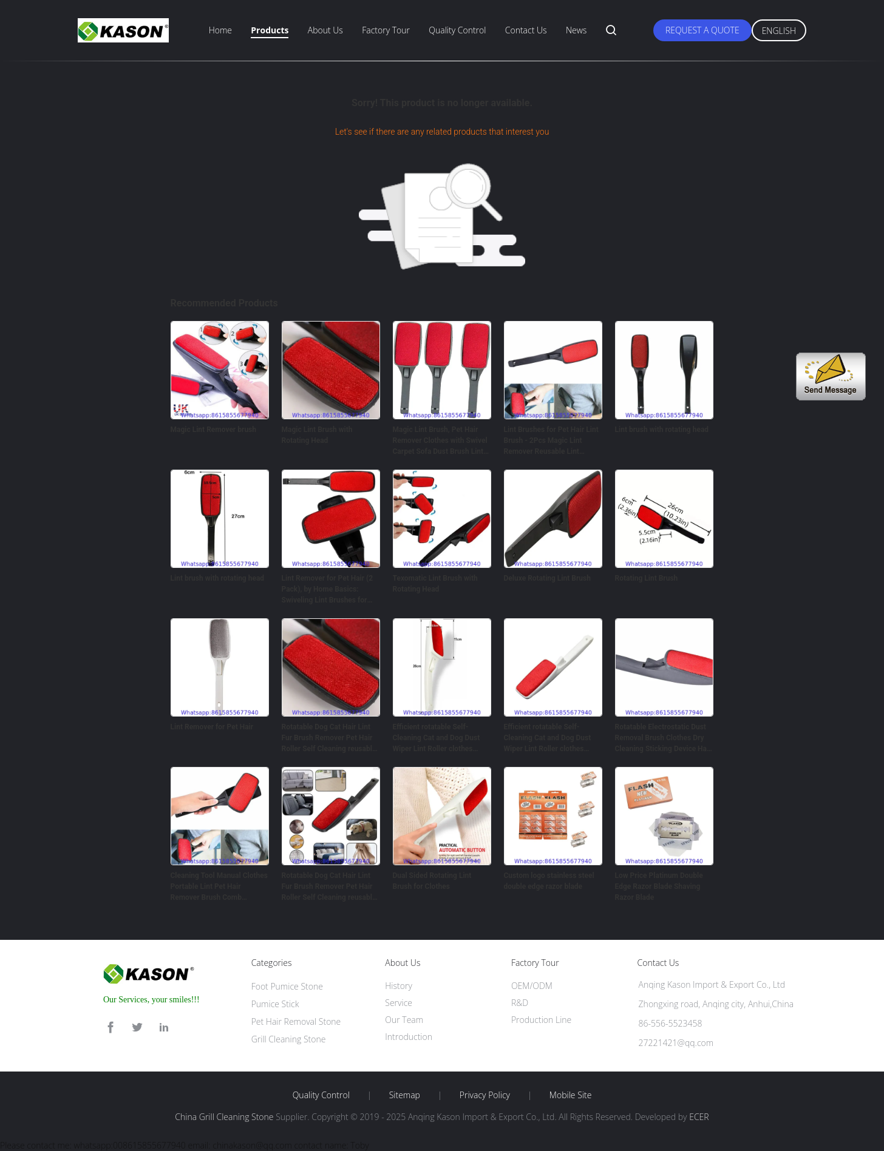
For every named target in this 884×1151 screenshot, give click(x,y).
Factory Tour (386, 30)
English (779, 30)
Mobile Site (570, 1095)
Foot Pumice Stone (287, 986)
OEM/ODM (531, 985)
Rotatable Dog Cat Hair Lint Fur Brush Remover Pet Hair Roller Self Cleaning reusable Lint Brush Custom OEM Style (330, 738)
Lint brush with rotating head (662, 429)
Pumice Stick (275, 1004)
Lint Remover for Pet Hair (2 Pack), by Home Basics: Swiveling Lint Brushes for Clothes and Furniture (327, 590)
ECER (699, 1116)
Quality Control (457, 30)
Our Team (404, 1019)
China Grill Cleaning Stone (224, 1116)
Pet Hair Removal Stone (296, 1021)
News (576, 30)
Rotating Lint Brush (646, 578)
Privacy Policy (485, 1095)
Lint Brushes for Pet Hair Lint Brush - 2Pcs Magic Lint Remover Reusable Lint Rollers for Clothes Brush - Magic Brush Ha (551, 441)
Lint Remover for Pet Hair (212, 727)
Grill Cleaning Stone (288, 1039)
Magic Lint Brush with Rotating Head (317, 435)
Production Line (541, 1019)
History (398, 985)
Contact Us (526, 30)
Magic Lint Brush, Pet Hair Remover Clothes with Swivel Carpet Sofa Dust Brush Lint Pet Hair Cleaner (440, 441)
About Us (325, 30)
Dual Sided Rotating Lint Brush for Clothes (432, 881)
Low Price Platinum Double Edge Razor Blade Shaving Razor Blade (659, 886)
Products (269, 30)
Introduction (408, 1036)
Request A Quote (702, 30)
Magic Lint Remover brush (214, 429)
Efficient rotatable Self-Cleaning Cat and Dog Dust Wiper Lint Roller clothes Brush (436, 738)
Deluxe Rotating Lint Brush (547, 578)
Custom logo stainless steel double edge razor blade (549, 881)
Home (220, 30)
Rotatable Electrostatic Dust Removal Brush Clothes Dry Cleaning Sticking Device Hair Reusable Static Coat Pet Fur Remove (663, 738)
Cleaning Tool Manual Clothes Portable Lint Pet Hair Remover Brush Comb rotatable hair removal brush (219, 887)
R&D (519, 1002)
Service (398, 1002)
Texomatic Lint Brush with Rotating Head (435, 583)
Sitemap (404, 1095)
